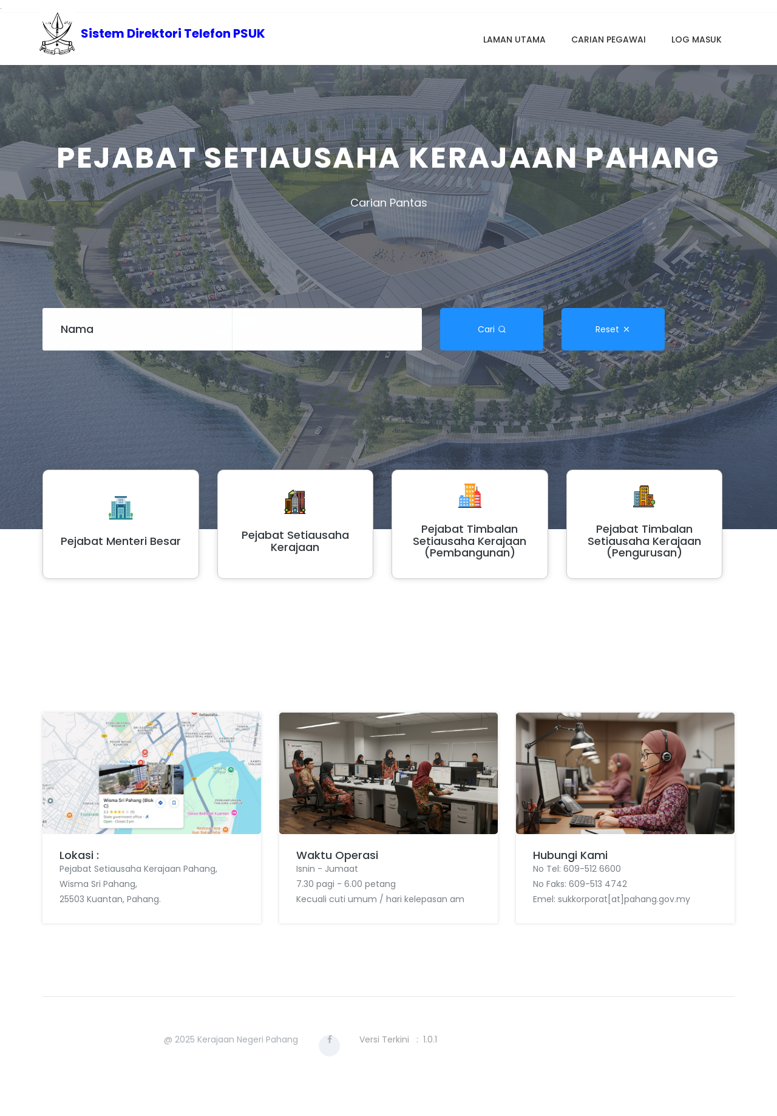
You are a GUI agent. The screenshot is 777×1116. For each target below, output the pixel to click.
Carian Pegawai (608, 39)
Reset (613, 328)
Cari (492, 328)
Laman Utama (514, 39)
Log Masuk (696, 39)
